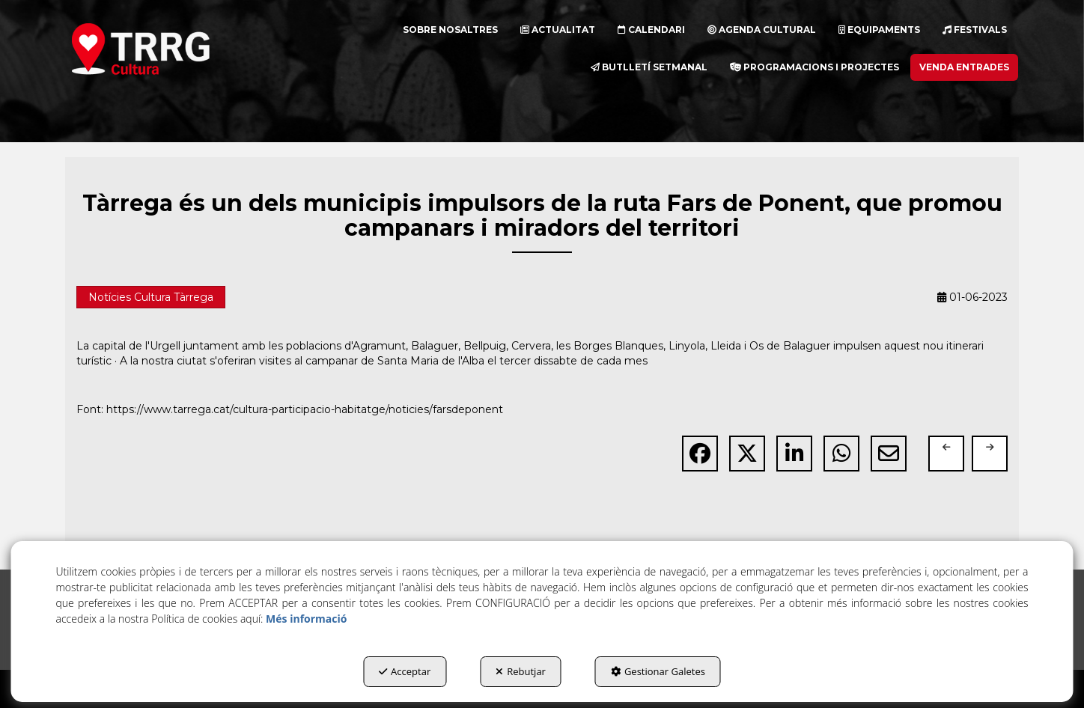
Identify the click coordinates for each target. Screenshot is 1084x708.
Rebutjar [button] (521, 671)
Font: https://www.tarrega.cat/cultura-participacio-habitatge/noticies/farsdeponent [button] (289, 409)
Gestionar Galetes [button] (658, 671)
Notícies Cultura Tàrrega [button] (150, 297)
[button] (167, 48)
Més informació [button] (306, 618)
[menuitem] (450, 30)
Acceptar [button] (404, 671)
